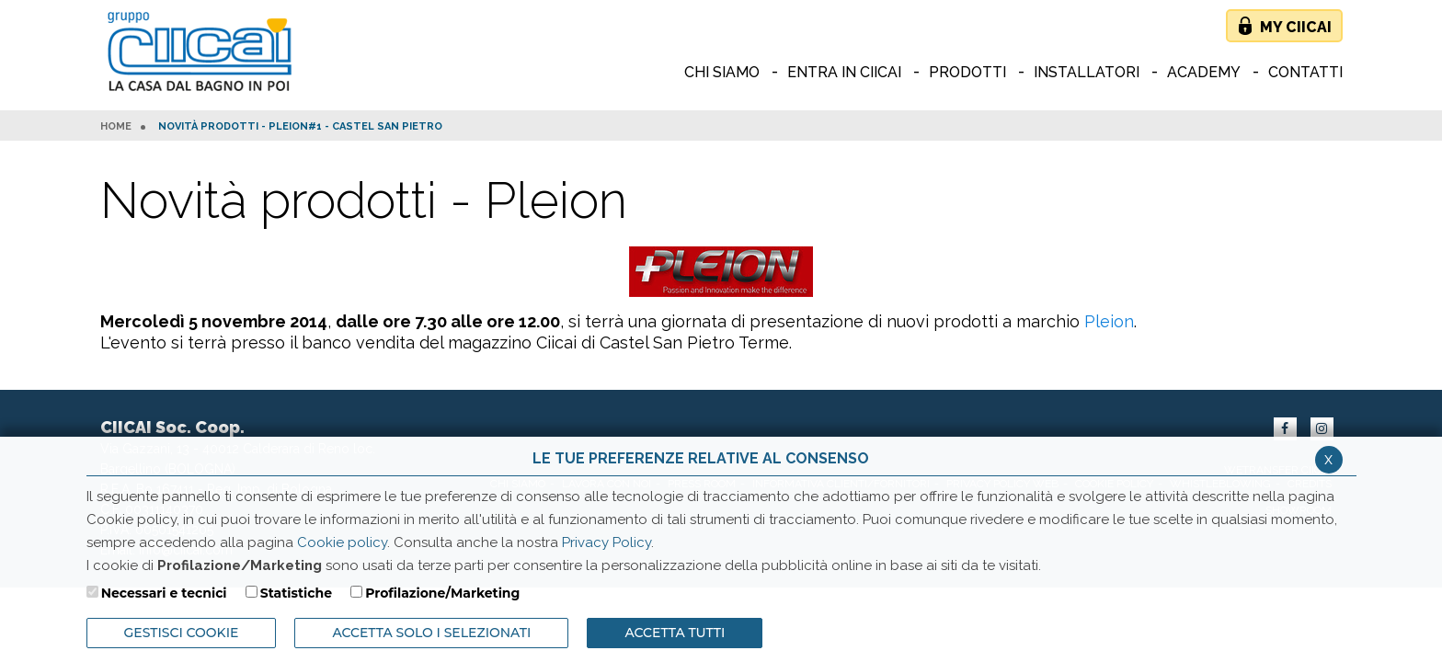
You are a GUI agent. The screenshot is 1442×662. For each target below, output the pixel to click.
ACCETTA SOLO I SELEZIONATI (431, 632)
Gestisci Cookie (181, 632)
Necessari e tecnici (164, 593)
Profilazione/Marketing (442, 593)
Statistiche (296, 593)
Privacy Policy (606, 542)
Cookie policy (342, 542)
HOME (116, 126)
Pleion (1109, 321)
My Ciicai (1296, 27)
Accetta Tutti (674, 632)
